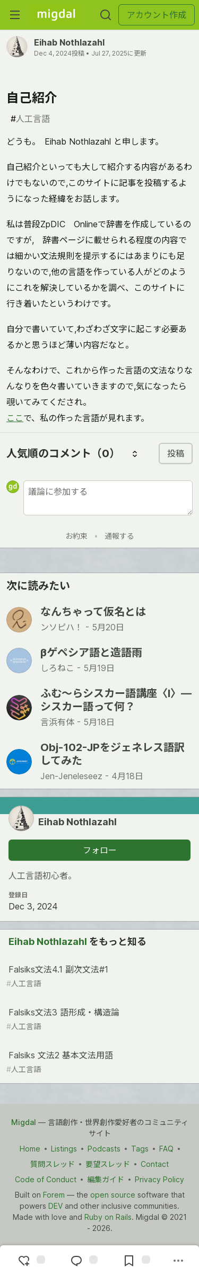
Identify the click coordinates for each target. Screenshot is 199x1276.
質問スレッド (52, 1163)
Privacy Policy (159, 1179)
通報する (119, 535)
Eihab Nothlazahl (69, 42)
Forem (54, 1194)
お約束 (76, 535)
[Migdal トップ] (56, 14)
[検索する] (105, 14)
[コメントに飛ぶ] (83, 1261)
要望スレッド (107, 1163)
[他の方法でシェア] (178, 1260)
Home (30, 1148)
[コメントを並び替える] (135, 453)
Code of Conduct (45, 1179)
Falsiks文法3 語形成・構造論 (98, 1019)
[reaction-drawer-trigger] (30, 1261)
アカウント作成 (156, 15)
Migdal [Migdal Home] (23, 1122)
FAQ (166, 1148)
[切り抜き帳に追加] (135, 1261)
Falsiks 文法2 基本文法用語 (98, 1062)
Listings (64, 1148)
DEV (55, 1205)
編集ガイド (105, 1179)
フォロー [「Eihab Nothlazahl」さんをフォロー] (100, 850)
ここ (14, 418)
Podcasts (104, 1148)
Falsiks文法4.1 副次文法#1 (98, 976)
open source (112, 1194)
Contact (155, 1163)
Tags (140, 1148)
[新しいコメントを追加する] (108, 498)
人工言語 (30, 118)
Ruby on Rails (108, 1216)
